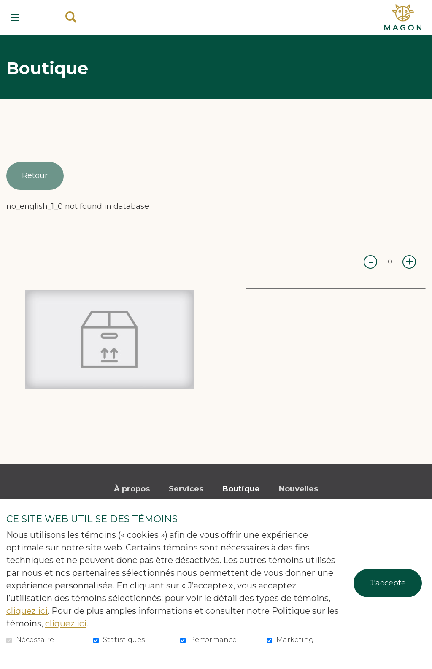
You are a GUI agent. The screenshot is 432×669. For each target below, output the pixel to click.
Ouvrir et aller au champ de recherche (71, 17)
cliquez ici (27, 611)
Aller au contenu (6, 6)
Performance (213, 640)
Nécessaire (35, 640)
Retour (36, 176)
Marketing (295, 640)
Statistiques (124, 640)
